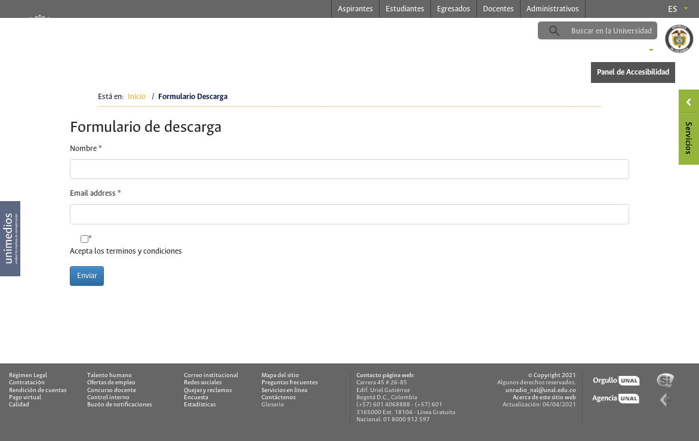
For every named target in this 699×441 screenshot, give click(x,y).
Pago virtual (25, 397)
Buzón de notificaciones (119, 405)
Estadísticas (199, 405)
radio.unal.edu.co (210, 30)
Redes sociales (202, 383)
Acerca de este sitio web (544, 397)
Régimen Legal (28, 375)
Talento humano (109, 375)
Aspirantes (355, 9)
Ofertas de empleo (111, 383)
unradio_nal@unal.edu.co (541, 390)
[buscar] (616, 31)
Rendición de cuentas (37, 390)
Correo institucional (211, 375)
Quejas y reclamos (208, 390)
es (673, 9)
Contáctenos (278, 397)
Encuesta (196, 397)
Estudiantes (405, 9)
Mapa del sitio (280, 375)
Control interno (108, 397)
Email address (95, 193)
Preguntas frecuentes (289, 383)
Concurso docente (111, 390)
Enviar (87, 276)
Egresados (453, 9)
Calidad (19, 405)
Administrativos (552, 9)
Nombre (86, 148)
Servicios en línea (284, 390)
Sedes (631, 51)
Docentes (498, 9)
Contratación (27, 383)
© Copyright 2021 (552, 375)
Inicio (137, 96)
